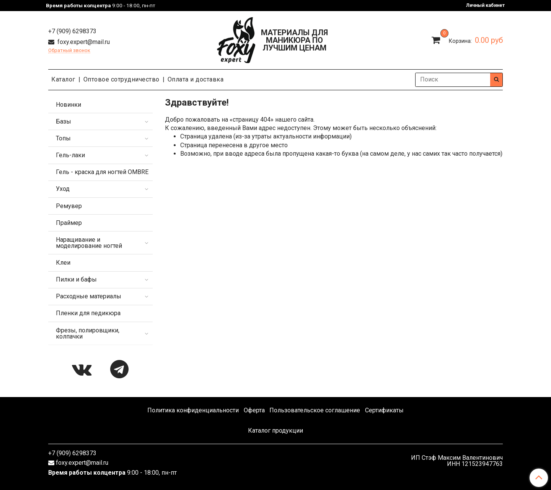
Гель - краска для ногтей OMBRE (102, 172)
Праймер (69, 222)
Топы (63, 138)
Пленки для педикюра (88, 313)
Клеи (63, 262)
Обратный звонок (69, 50)
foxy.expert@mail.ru (83, 42)
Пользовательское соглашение (314, 410)
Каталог (63, 79)
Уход (63, 188)
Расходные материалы (88, 296)
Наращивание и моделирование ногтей (89, 242)
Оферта (254, 410)
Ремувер (69, 206)
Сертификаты (384, 410)
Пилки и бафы (76, 279)
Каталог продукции (275, 430)
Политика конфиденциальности (193, 410)
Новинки (68, 104)
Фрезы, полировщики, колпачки (87, 333)
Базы (63, 121)
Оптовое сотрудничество (121, 79)
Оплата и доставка (196, 79)
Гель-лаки (70, 155)
